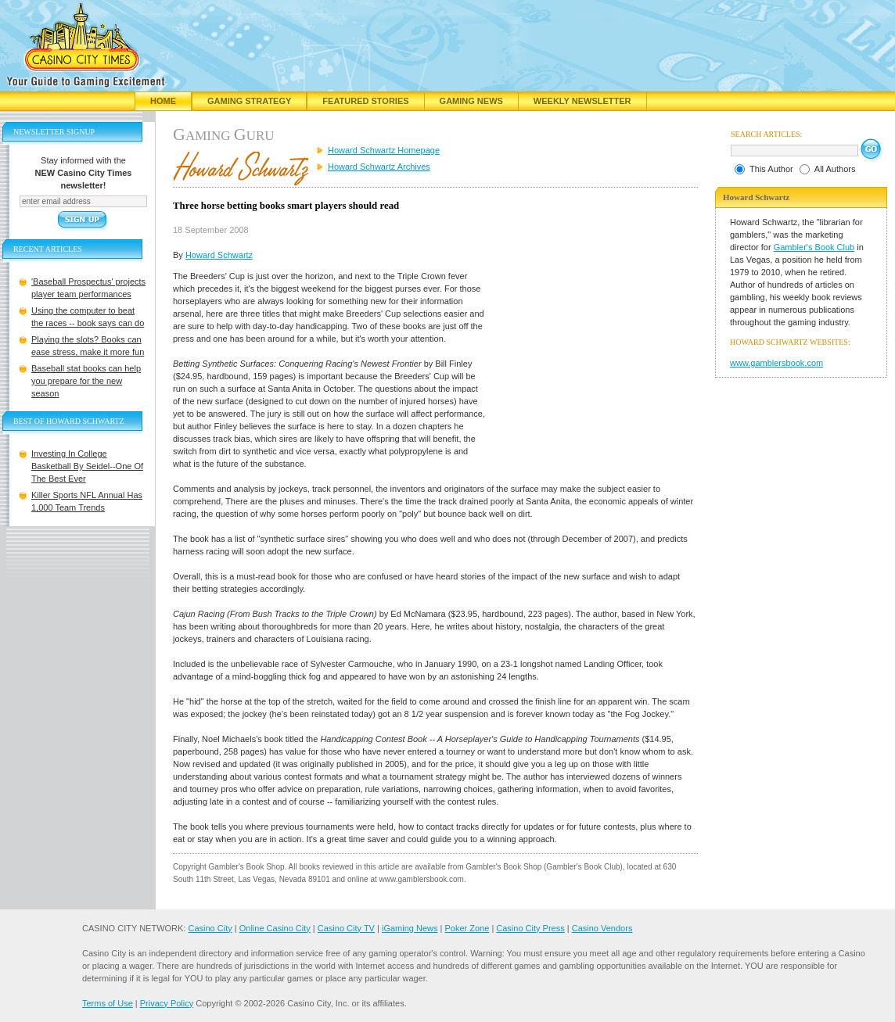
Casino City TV (346, 928)
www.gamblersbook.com (776, 363)
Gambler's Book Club (814, 247)
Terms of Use (107, 1003)
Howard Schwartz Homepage (384, 150)
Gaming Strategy (249, 101)
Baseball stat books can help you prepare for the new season (86, 381)
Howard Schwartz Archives (379, 166)
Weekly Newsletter (582, 101)
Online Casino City (275, 928)
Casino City (210, 928)
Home (163, 101)
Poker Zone (466, 928)
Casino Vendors (602, 928)
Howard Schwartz (219, 255)
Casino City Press (530, 928)
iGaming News (410, 928)
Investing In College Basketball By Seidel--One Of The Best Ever (87, 466)
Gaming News (471, 101)
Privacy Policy (166, 1003)
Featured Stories (365, 101)
